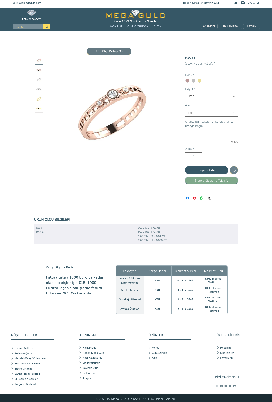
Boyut (190, 89)
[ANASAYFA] (209, 26)
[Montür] (168, 348)
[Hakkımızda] (101, 348)
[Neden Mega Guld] (101, 353)
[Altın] (168, 358)
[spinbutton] (194, 156)
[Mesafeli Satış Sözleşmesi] (33, 358)
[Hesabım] (236, 348)
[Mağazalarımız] (101, 363)
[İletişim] (101, 378)
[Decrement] (188, 156)
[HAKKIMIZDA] (230, 26)
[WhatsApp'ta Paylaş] (202, 198)
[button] (116, 26)
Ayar (189, 105)
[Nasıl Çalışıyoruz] (101, 358)
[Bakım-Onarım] (33, 368)
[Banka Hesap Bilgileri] (33, 373)
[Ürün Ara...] (25, 27)
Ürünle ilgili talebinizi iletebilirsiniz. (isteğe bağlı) (209, 124)
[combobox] (211, 96)
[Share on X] (209, 198)
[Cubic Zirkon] (168, 353)
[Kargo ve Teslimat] (33, 384)
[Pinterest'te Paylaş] (194, 198)
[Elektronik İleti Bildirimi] (33, 363)
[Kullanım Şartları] (33, 353)
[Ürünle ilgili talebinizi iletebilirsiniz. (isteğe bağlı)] (211, 134)
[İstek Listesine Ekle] (234, 170)
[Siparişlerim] (236, 353)
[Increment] (199, 156)
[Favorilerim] (236, 358)
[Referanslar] (101, 373)
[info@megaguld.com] (29, 3)
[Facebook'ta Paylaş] (187, 198)
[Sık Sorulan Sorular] (33, 379)
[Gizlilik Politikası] (33, 348)
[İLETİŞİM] (251, 26)
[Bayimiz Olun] (210, 3)
